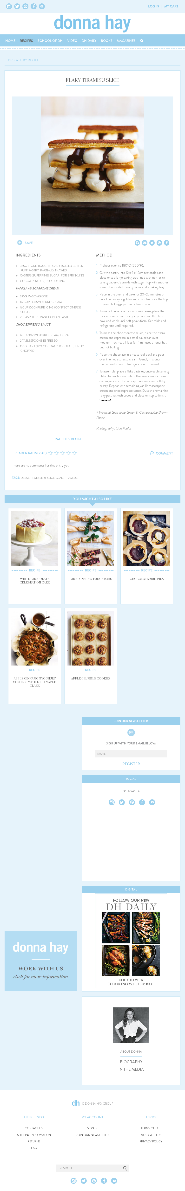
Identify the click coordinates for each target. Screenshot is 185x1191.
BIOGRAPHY (131, 1062)
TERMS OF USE (151, 1128)
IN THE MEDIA (131, 1069)
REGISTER (131, 764)
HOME (10, 40)
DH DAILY (89, 40)
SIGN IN (92, 1128)
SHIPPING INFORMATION (34, 1135)
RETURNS (33, 1142)
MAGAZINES (126, 40)
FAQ (34, 1148)
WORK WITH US (150, 1135)
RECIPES (26, 40)
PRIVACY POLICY (150, 1142)
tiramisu (70, 478)
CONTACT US (34, 1128)
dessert (27, 478)
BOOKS (106, 40)
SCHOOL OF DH (50, 40)
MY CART (171, 6)
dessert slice (44, 478)
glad (59, 478)
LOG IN (153, 6)
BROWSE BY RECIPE (23, 60)
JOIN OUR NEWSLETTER (92, 1135)
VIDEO (72, 40)
